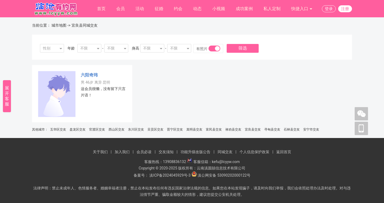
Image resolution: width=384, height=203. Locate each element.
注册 (345, 8)
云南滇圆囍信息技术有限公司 (221, 168)
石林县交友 (292, 129)
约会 (178, 8)
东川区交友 (136, 129)
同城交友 (225, 152)
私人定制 (272, 8)
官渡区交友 (97, 129)
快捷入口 (302, 9)
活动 (139, 8)
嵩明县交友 (194, 129)
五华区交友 (58, 129)
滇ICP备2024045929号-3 (169, 175)
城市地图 (58, 25)
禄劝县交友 (233, 129)
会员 (120, 8)
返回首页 (283, 152)
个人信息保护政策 (254, 152)
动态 (197, 8)
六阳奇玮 (89, 75)
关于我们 (100, 152)
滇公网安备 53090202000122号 (224, 175)
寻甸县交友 (272, 129)
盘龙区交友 (78, 129)
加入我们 (122, 152)
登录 (329, 8)
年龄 (71, 48)
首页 (101, 8)
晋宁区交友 (175, 129)
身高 (135, 48)
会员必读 (144, 152)
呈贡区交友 (155, 129)
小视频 (218, 8)
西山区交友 (117, 129)
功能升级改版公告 (195, 152)
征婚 (159, 8)
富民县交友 (214, 129)
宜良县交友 (253, 129)
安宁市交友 (311, 129)
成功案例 (244, 8)
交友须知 (166, 152)
